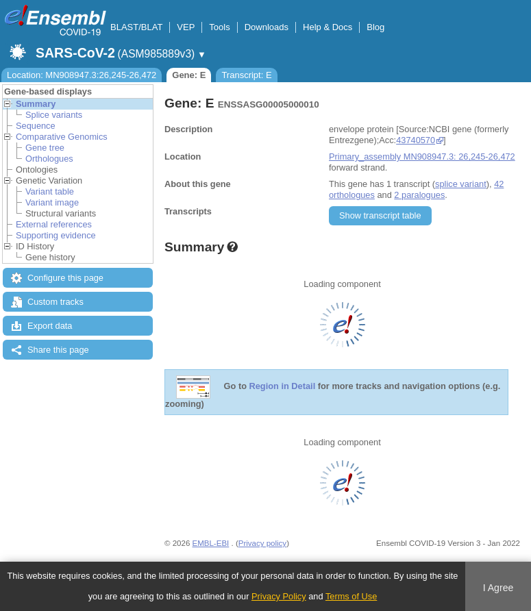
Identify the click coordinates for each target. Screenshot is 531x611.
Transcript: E (246, 75)
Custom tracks (55, 302)
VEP (186, 27)
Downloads (266, 27)
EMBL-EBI (211, 543)
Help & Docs (327, 27)
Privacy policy (262, 543)
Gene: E (189, 75)
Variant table (49, 191)
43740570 (415, 140)
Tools (219, 27)
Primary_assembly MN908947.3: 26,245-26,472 (422, 156)
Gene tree (44, 147)
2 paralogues (419, 195)
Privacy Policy (278, 596)
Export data (49, 326)
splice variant (460, 184)
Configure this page (65, 278)
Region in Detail (282, 387)
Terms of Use (351, 596)
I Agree (498, 587)
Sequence (35, 126)
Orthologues (49, 158)
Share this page (58, 350)
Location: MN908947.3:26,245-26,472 (81, 75)
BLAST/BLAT (136, 27)
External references (54, 224)
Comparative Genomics (62, 137)
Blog (375, 27)
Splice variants (53, 115)
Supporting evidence (56, 235)
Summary (35, 104)
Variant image (52, 202)
